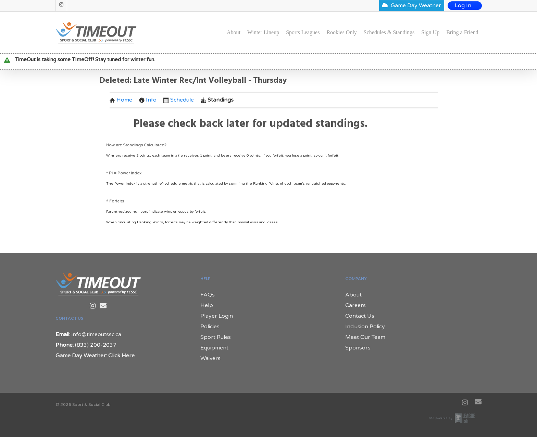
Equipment (214, 347)
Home (121, 99)
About (233, 32)
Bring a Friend (462, 32)
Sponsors (358, 347)
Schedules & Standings (389, 32)
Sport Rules (215, 337)
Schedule (178, 99)
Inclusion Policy (365, 326)
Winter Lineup (263, 32)
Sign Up (430, 32)
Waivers (210, 358)
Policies (210, 326)
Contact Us (359, 316)
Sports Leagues (303, 32)
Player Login (216, 316)
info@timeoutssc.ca (96, 334)
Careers (355, 305)
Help (206, 305)
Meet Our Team (365, 337)
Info (148, 99)
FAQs (207, 294)
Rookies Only (341, 32)
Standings (217, 99)
